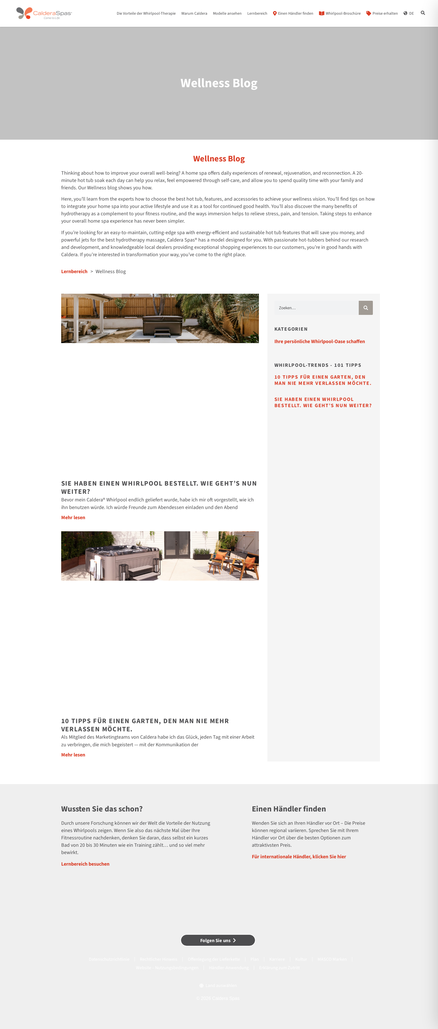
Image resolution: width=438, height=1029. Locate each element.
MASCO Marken (332, 959)
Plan (254, 959)
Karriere (277, 959)
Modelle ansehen (227, 13)
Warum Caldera (194, 13)
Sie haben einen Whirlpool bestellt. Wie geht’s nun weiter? (159, 488)
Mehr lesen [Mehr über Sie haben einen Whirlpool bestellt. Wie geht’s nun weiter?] (73, 517)
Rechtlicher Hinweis (158, 959)
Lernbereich (257, 13)
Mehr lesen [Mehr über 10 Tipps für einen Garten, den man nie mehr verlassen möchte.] (73, 754)
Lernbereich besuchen (85, 864)
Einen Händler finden (295, 13)
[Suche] (366, 308)
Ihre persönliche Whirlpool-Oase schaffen (319, 341)
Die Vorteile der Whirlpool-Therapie (146, 13)
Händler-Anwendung (229, 968)
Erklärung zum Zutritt (279, 968)
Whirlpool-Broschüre (343, 13)
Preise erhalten (385, 13)
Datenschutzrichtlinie (109, 959)
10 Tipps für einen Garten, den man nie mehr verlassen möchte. (145, 725)
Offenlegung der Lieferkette (214, 959)
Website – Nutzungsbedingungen (167, 968)
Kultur (301, 959)
